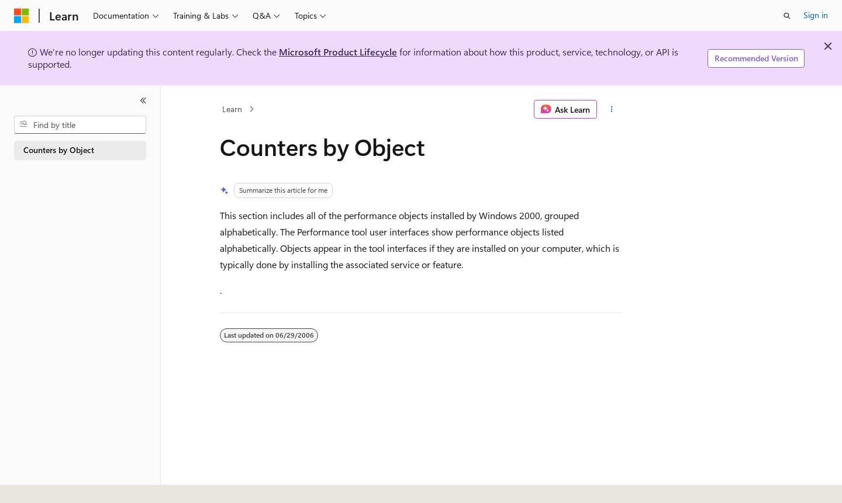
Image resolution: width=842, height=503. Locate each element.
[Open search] (787, 15)
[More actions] (612, 109)
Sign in (815, 14)
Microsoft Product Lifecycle (338, 52)
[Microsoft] (21, 15)
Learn (232, 109)
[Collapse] (143, 100)
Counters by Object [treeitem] (58, 149)
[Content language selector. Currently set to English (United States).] (67, 481)
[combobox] (80, 125)
